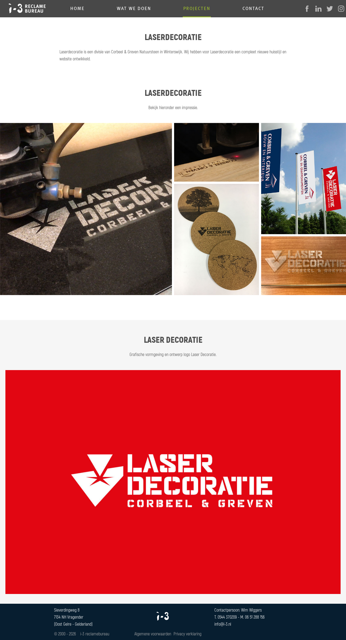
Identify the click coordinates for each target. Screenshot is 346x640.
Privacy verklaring (187, 633)
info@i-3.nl (222, 623)
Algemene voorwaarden (152, 633)
